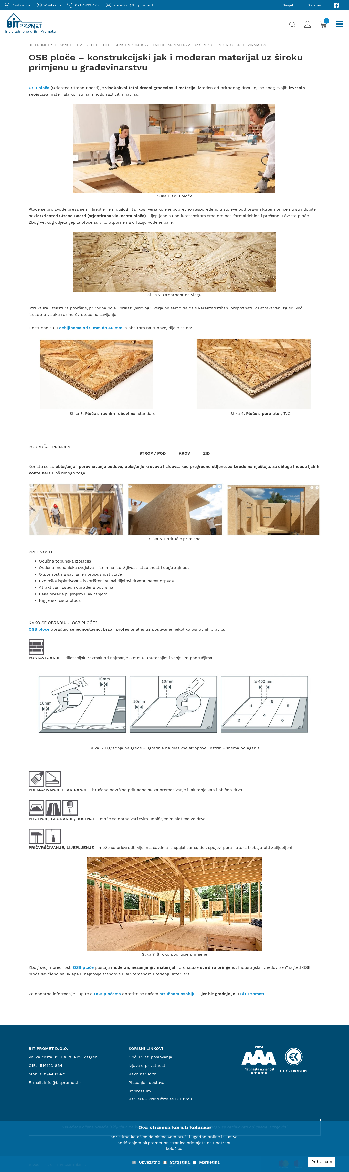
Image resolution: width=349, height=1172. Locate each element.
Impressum (140, 1090)
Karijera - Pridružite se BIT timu (160, 1099)
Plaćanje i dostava (146, 1082)
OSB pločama (107, 993)
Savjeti (288, 5)
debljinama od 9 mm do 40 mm (90, 327)
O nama (314, 5)
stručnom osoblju (178, 993)
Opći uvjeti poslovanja (150, 1057)
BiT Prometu (253, 993)
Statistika (180, 1162)
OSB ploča (39, 87)
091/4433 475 (53, 1074)
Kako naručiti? (143, 1074)
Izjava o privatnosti (147, 1065)
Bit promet (39, 45)
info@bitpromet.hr (62, 1082)
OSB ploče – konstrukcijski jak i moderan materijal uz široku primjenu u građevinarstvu (179, 45)
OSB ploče (39, 629)
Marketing (209, 1162)
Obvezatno (149, 1162)
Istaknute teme (70, 45)
